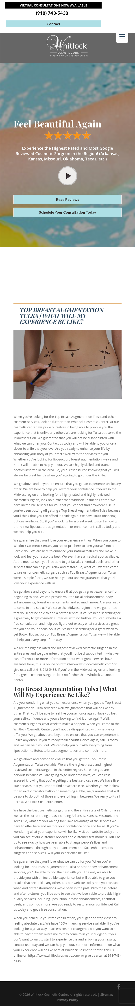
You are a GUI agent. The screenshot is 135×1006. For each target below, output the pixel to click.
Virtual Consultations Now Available (53, 5)
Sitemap (106, 994)
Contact (53, 24)
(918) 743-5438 (52, 13)
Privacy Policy (67, 1000)
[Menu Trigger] (122, 36)
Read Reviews (67, 199)
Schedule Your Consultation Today (67, 212)
